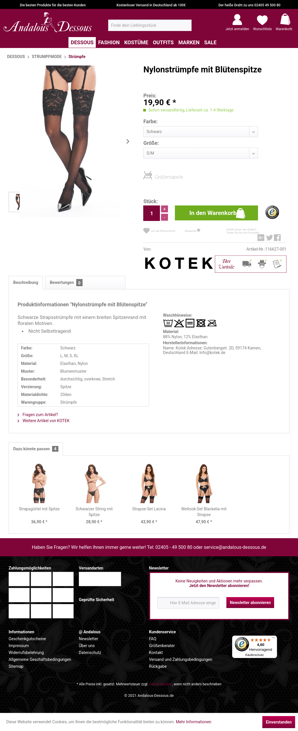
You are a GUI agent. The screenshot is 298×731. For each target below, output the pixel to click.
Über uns (87, 645)
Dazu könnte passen (35, 449)
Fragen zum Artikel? (38, 414)
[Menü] (273, 639)
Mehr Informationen (193, 722)
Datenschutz (90, 652)
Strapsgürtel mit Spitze (39, 509)
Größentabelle (156, 176)
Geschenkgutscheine (27, 638)
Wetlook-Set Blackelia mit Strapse (204, 512)
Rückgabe (158, 666)
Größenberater (162, 645)
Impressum (19, 645)
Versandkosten (160, 684)
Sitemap (16, 666)
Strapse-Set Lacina (149, 509)
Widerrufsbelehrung (26, 652)
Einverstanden (279, 722)
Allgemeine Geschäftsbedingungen (40, 659)
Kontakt (156, 652)
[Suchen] (185, 27)
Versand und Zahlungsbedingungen (180, 659)
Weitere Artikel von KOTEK (43, 420)
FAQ (152, 638)
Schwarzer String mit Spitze (94, 512)
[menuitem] (150, 25)
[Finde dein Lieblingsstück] (150, 25)
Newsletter (88, 638)
